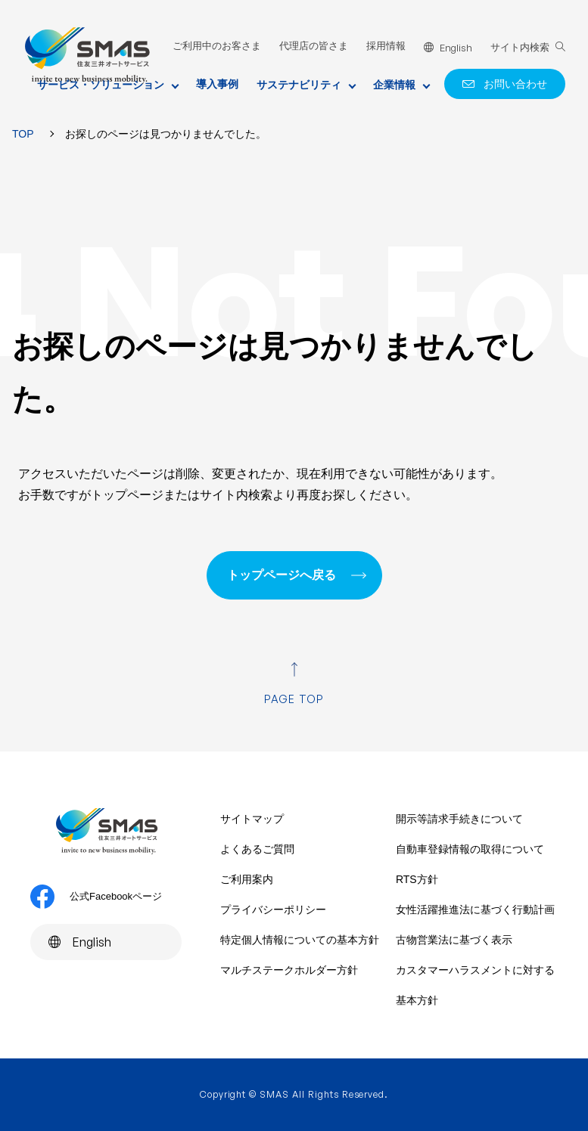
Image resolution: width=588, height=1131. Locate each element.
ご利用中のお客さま (217, 45)
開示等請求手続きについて (459, 819)
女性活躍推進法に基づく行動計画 (475, 909)
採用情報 (386, 45)
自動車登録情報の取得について (470, 849)
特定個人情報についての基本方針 (299, 940)
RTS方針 (417, 879)
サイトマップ (252, 819)
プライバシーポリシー (273, 909)
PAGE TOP (294, 699)
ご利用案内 (246, 879)
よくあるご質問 (257, 849)
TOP (23, 134)
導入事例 (217, 84)
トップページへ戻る (281, 575)
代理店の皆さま (313, 45)
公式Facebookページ (96, 897)
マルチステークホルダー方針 (289, 970)
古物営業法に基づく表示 (454, 940)
